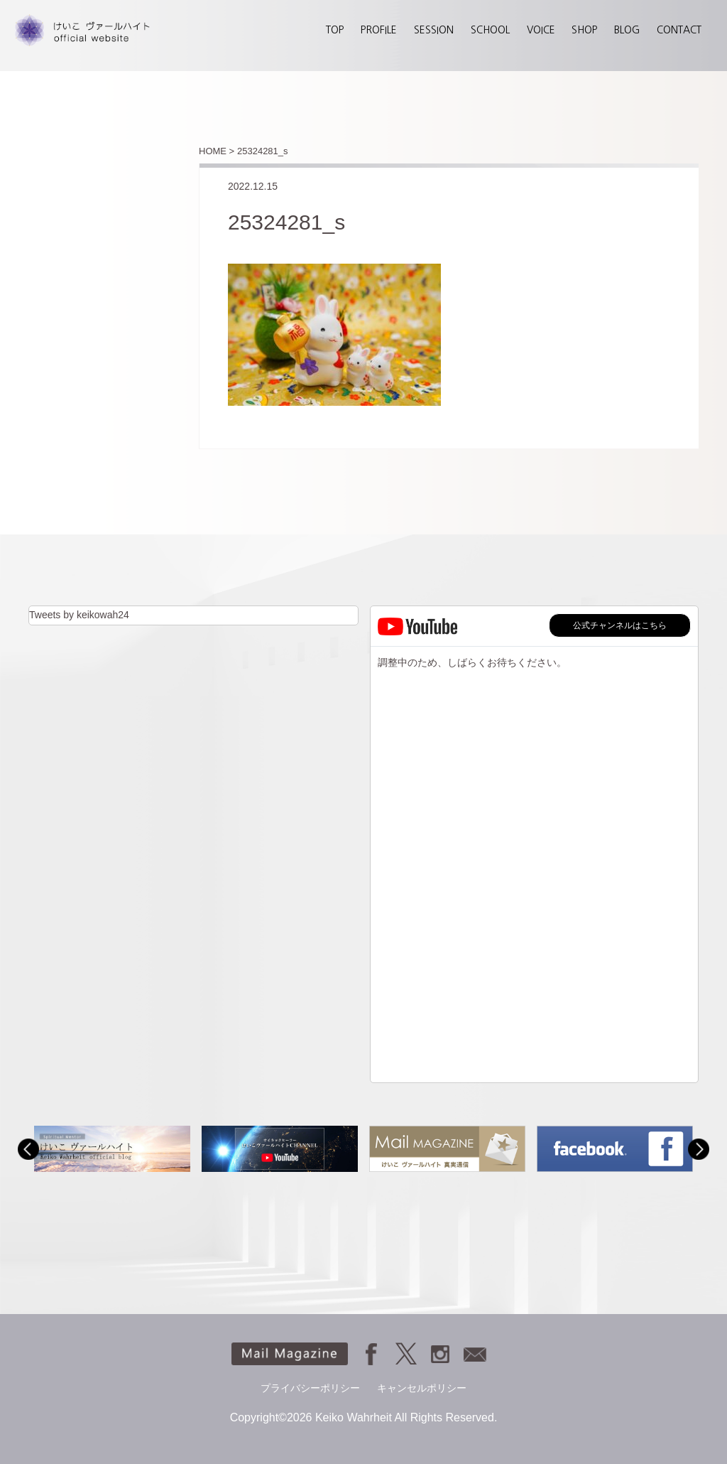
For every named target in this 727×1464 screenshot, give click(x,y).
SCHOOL (490, 30)
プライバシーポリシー (310, 1388)
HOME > (216, 151)
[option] (112, 1149)
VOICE (541, 30)
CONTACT (679, 30)
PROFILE (379, 30)
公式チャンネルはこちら (620, 625)
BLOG (627, 30)
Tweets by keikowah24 (79, 614)
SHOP (584, 30)
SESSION (434, 30)
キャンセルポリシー (421, 1388)
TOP (335, 30)
